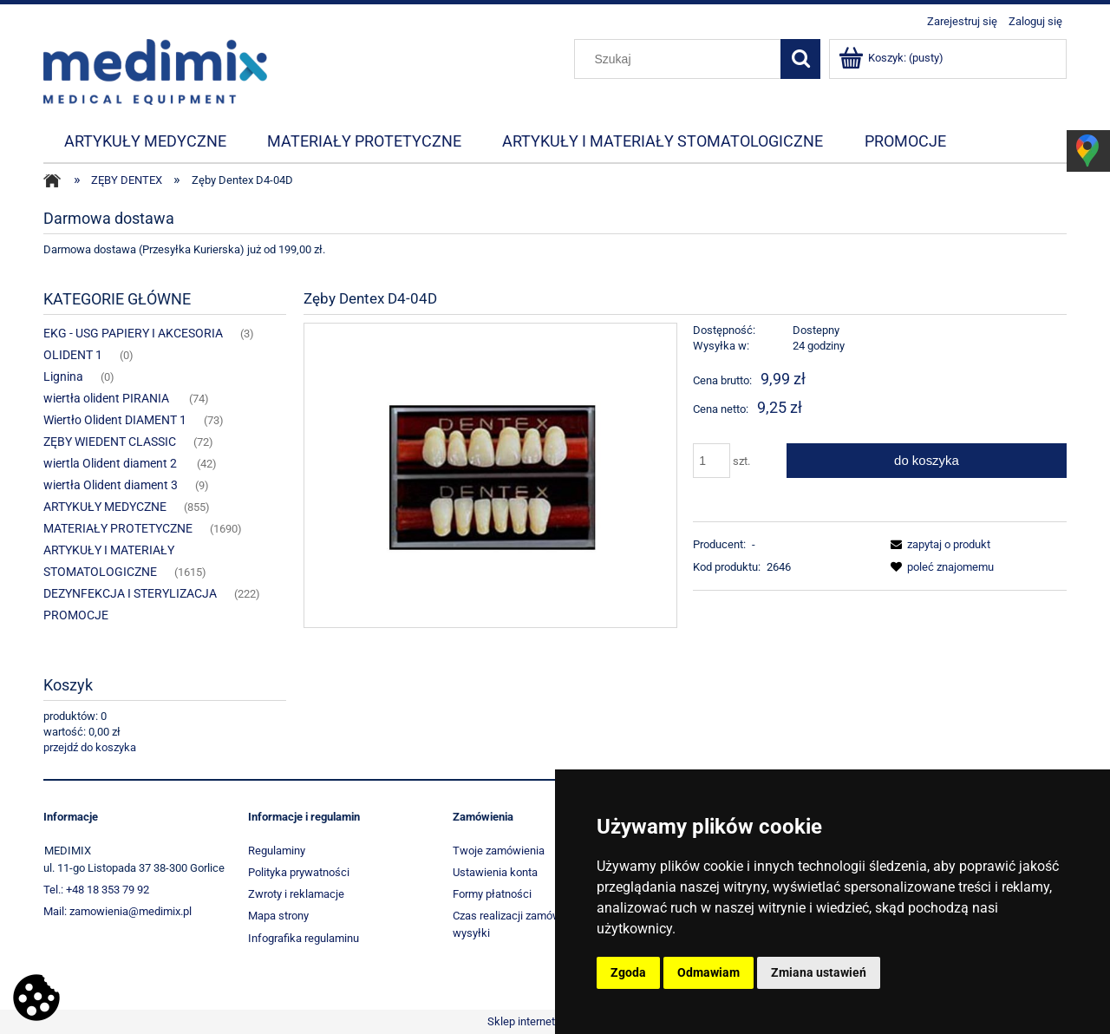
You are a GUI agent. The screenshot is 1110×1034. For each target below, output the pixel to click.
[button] (937, 544)
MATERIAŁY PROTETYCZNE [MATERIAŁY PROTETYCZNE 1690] (118, 528)
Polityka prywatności (298, 872)
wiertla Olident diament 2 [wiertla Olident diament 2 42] (111, 463)
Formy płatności (492, 893)
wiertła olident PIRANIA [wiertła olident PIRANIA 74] (107, 398)
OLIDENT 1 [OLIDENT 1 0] (72, 355)
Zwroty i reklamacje (296, 893)
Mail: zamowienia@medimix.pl (117, 911)
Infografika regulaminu (303, 938)
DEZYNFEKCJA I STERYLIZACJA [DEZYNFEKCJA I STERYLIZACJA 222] (130, 593)
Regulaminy (276, 850)
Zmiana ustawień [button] (818, 972)
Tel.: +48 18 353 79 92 (96, 889)
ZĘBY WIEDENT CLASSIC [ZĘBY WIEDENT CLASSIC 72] (109, 441)
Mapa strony (278, 915)
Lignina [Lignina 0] (63, 376)
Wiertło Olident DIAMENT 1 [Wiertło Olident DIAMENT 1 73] (114, 420)
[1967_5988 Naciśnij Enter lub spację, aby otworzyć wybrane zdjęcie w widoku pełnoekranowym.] (490, 474)
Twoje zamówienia (499, 850)
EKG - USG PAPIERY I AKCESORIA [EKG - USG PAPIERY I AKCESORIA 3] (133, 333)
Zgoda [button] (628, 972)
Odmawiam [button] (708, 972)
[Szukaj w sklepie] (681, 59)
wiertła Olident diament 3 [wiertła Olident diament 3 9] (110, 485)
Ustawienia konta (495, 872)
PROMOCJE (75, 615)
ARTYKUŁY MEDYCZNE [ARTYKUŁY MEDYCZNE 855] (104, 507)
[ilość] (711, 460)
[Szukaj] (800, 59)
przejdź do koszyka (89, 747)
